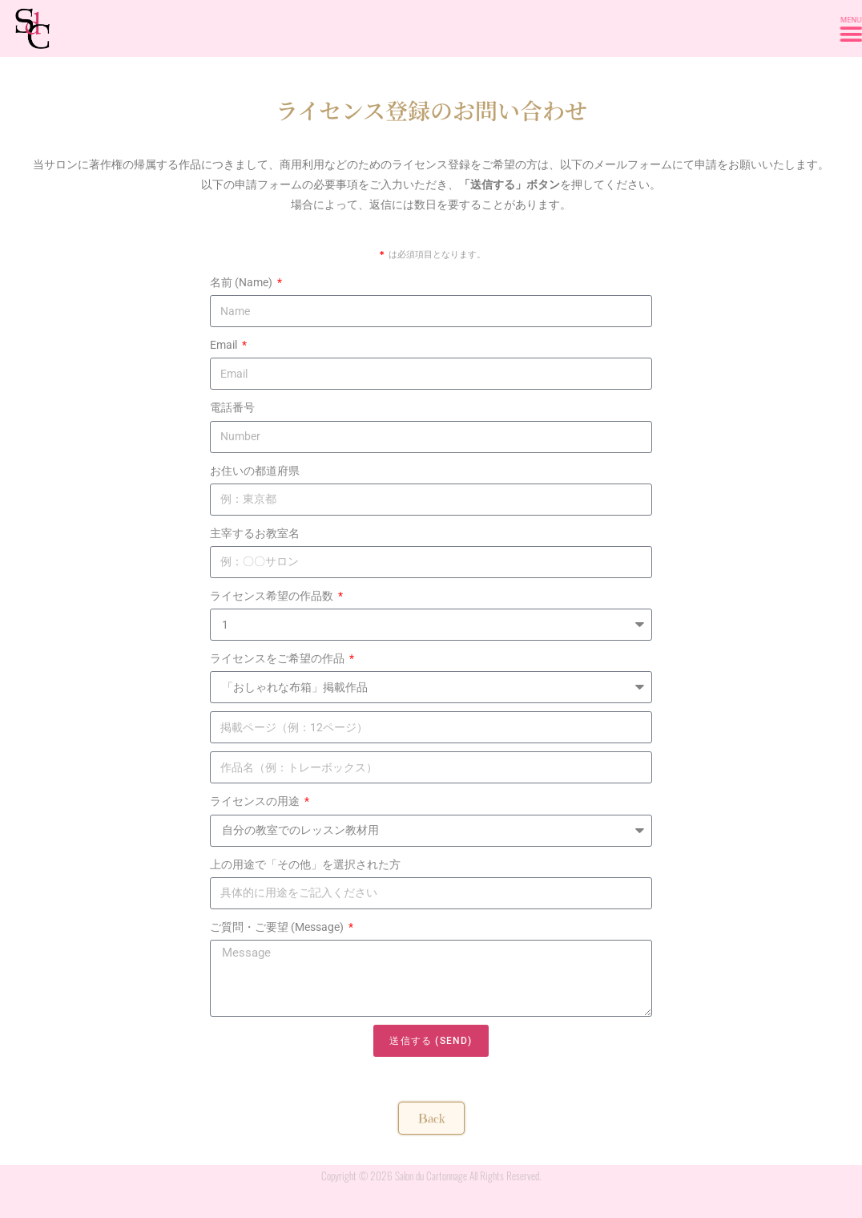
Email (225, 344)
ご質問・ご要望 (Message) (278, 927)
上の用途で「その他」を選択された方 (305, 864)
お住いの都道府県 (255, 470)
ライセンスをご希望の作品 (278, 658)
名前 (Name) (242, 282)
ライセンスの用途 (256, 801)
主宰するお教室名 (255, 533)
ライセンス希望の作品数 (273, 595)
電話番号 (232, 407)
